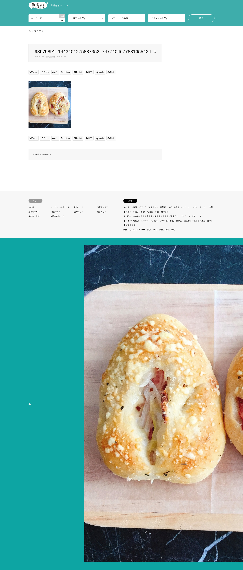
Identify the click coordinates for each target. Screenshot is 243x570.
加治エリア (78, 207)
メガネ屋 (164, 221)
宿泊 (155, 229)
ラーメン (203, 207)
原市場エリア (34, 212)
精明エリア (101, 212)
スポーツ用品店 (132, 221)
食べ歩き (165, 212)
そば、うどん (144, 207)
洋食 (157, 212)
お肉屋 (155, 216)
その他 (31, 207)
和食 (143, 212)
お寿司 (134, 207)
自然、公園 (164, 229)
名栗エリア (56, 212)
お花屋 (163, 216)
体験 (149, 229)
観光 (125, 229)
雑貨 (173, 229)
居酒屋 (150, 212)
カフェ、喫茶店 (159, 207)
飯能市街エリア (57, 216)
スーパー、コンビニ (149, 221)
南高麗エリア (102, 207)
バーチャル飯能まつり (60, 207)
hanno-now (46, 154)
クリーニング (180, 216)
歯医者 (187, 221)
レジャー (141, 229)
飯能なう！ (192, 404)
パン (195, 207)
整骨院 (179, 221)
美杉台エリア (34, 216)
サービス (127, 216)
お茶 (170, 216)
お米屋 (147, 216)
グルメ (126, 207)
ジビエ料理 (172, 207)
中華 (211, 207)
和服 (172, 221)
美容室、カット (206, 221)
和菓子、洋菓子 (132, 212)
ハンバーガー (185, 207)
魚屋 (133, 225)
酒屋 (127, 225)
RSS (30, 404)
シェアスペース (194, 216)
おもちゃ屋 (137, 216)
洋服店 (194, 221)
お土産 (132, 229)
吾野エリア (78, 212)
